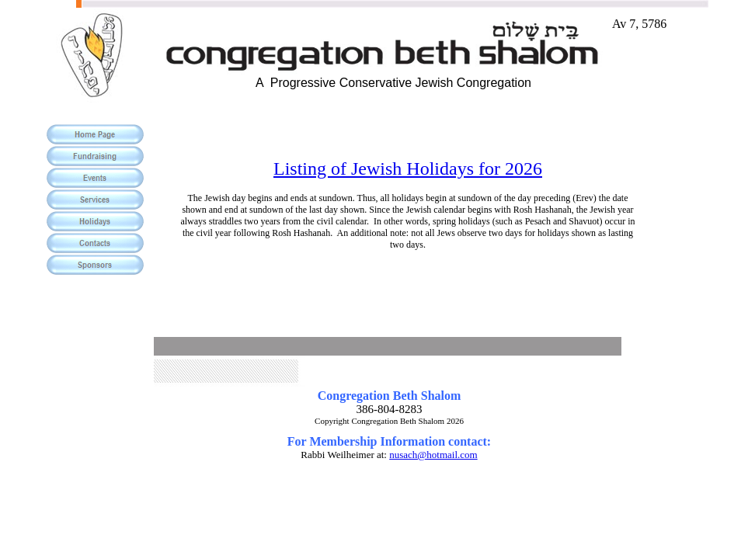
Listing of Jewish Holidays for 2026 (407, 168)
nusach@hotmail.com (433, 454)
